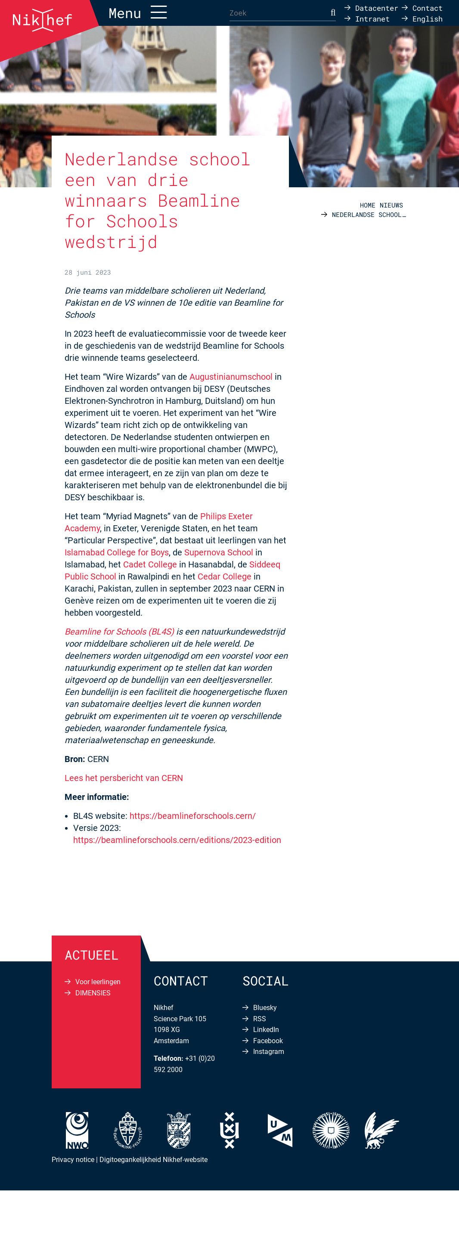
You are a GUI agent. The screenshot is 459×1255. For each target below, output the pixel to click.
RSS (259, 1019)
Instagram (268, 1051)
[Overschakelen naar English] (422, 18)
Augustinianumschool (232, 377)
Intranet (372, 18)
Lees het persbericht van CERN (124, 778)
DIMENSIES (93, 993)
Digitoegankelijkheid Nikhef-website (153, 1160)
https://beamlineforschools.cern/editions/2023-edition (177, 840)
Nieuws (391, 205)
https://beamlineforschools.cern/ (193, 816)
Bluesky (265, 1008)
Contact (427, 7)
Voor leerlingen (98, 982)
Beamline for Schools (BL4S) (119, 631)
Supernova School (218, 552)
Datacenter (376, 7)
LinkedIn (266, 1030)
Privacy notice (73, 1160)
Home (367, 205)
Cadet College (150, 564)
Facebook (268, 1041)
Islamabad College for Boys (117, 552)
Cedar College (224, 576)
